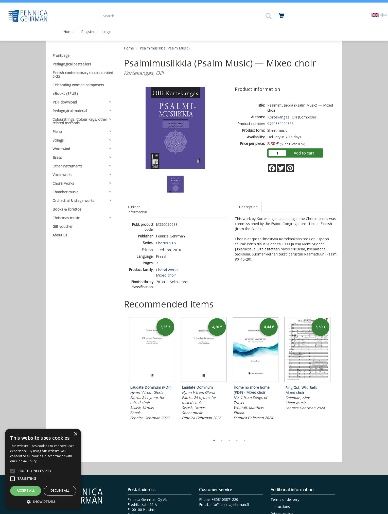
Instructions (280, 506)
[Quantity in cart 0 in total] (281, 15)
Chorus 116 (166, 242)
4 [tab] (236, 440)
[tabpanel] (152, 369)
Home (68, 31)
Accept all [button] (26, 490)
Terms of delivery (285, 499)
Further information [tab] (137, 209)
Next (336, 375)
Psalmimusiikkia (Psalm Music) (165, 48)
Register (88, 31)
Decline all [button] (59, 490)
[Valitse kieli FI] (383, 14)
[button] (269, 16)
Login (106, 31)
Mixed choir (166, 275)
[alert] (43, 469)
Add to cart (304, 153)
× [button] (75, 434)
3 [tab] (229, 440)
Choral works (167, 269)
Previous (122, 375)
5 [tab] (244, 440)
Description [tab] (248, 206)
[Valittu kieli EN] (375, 14)
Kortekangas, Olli (282, 116)
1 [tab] (214, 440)
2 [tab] (221, 440)
